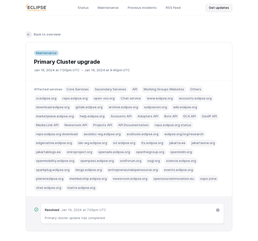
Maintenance (108, 8)
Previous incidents (142, 8)
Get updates (219, 8)
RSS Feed (173, 8)
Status (83, 8)
